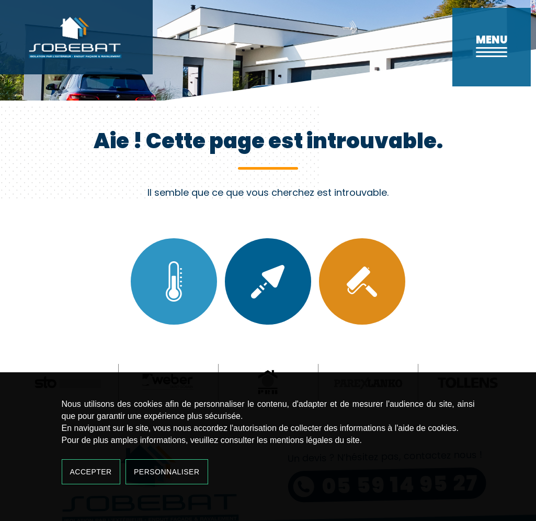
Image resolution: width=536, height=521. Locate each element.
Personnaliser (167, 472)
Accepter (91, 472)
